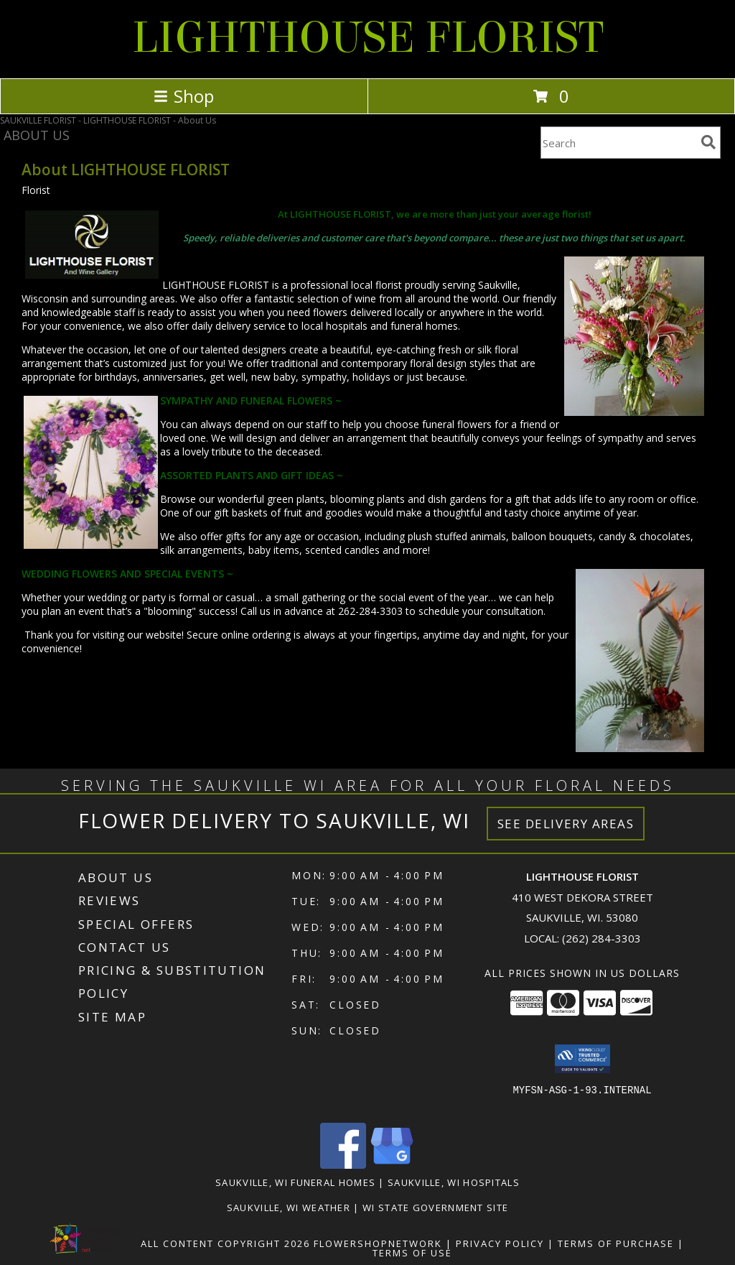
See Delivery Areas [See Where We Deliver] (566, 823)
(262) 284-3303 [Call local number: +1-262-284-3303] (601, 938)
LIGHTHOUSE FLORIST (368, 38)
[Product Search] (618, 142)
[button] (582, 1058)
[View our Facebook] (343, 1165)
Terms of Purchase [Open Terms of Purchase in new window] (616, 1243)
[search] (708, 142)
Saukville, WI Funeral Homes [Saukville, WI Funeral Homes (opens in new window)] (295, 1182)
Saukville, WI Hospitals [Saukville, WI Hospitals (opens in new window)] (454, 1182)
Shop (184, 96)
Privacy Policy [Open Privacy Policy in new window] (500, 1243)
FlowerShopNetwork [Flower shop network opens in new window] (378, 1243)
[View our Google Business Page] (392, 1165)
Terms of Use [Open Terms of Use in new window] (412, 1252)
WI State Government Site (435, 1207)
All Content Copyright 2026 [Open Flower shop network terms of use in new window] (225, 1243)
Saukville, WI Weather (288, 1207)
